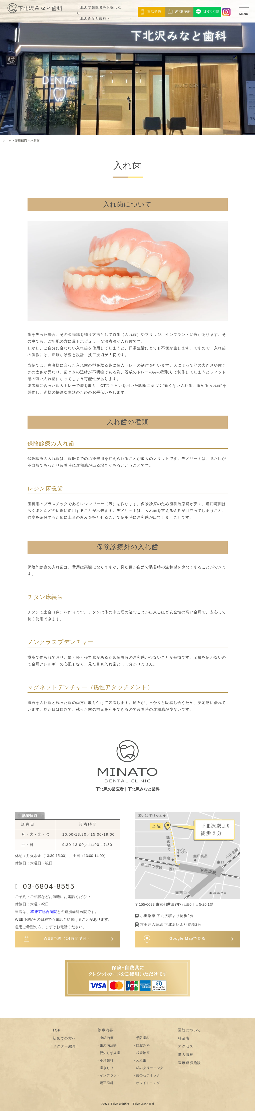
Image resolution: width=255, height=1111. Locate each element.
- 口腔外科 (142, 1045)
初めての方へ (64, 1038)
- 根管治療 (142, 1052)
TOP (57, 1030)
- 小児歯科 (106, 1060)
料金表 (183, 1038)
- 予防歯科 (142, 1037)
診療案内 (21, 140)
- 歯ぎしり (106, 1067)
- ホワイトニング (147, 1082)
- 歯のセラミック (147, 1075)
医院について (189, 1030)
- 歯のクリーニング (148, 1067)
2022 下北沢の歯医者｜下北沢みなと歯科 (128, 1103)
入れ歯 (35, 140)
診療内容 (105, 1030)
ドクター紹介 (64, 1046)
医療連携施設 (189, 1062)
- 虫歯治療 (106, 1037)
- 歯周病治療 (107, 1045)
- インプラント (109, 1075)
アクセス (185, 1046)
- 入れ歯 (140, 1060)
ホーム (7, 140)
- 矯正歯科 (106, 1082)
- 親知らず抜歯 (109, 1052)
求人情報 (185, 1054)
